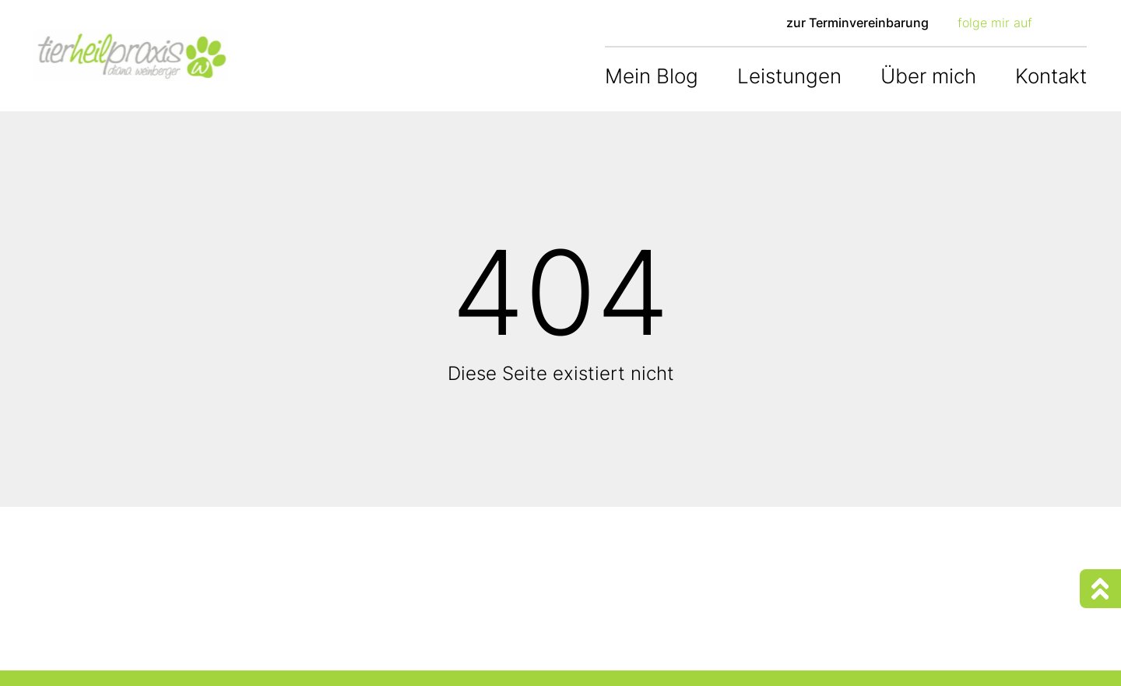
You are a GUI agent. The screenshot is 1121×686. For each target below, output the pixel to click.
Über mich (928, 76)
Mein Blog (651, 76)
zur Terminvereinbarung (857, 22)
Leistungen (789, 76)
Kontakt (1051, 76)
